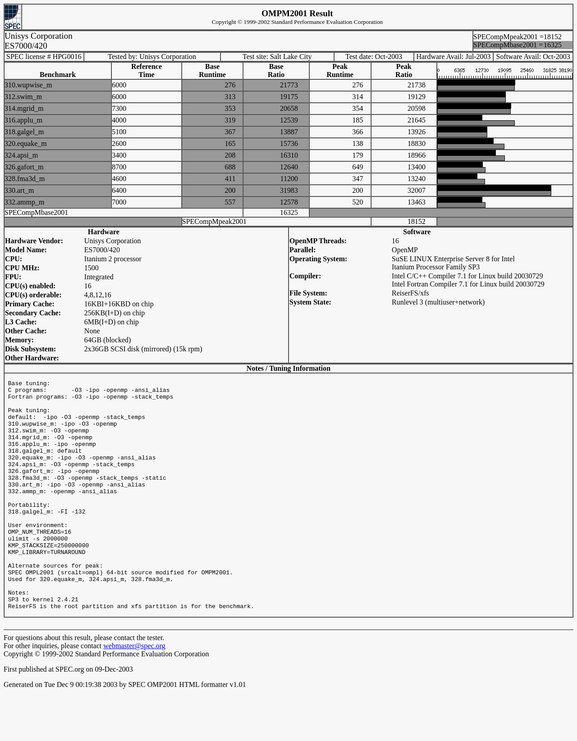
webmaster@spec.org (134, 694)
